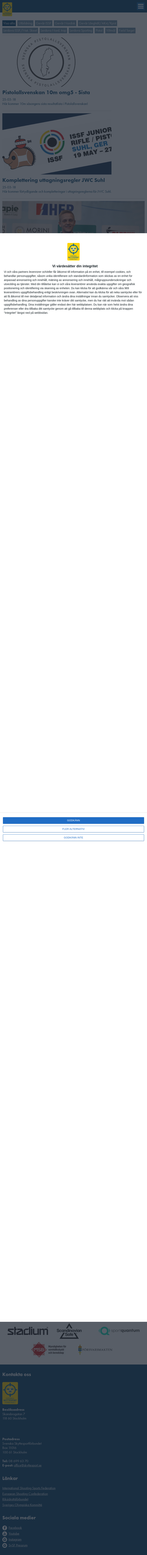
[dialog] (73, 777)
